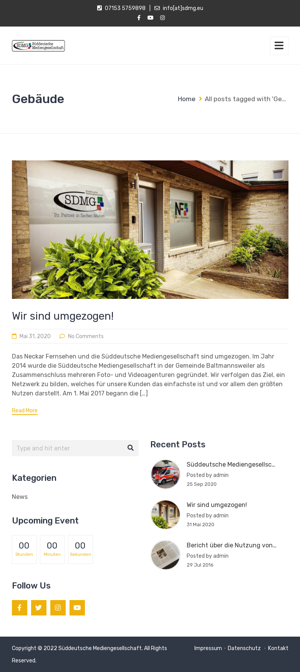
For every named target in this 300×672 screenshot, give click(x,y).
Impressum (208, 648)
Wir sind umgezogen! (63, 316)
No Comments (86, 336)
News (20, 496)
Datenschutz (245, 648)
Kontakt (278, 648)
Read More (25, 411)
